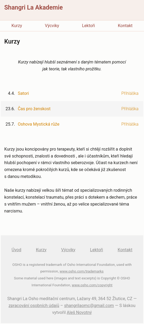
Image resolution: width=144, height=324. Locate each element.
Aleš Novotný (79, 312)
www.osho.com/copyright (92, 285)
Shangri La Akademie (33, 7)
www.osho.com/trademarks (81, 271)
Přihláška (129, 93)
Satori (23, 93)
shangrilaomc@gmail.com (89, 305)
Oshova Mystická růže (38, 124)
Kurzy (16, 25)
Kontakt (125, 25)
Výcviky (52, 25)
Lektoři (88, 25)
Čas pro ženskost (34, 108)
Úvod (16, 249)
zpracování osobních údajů (34, 305)
